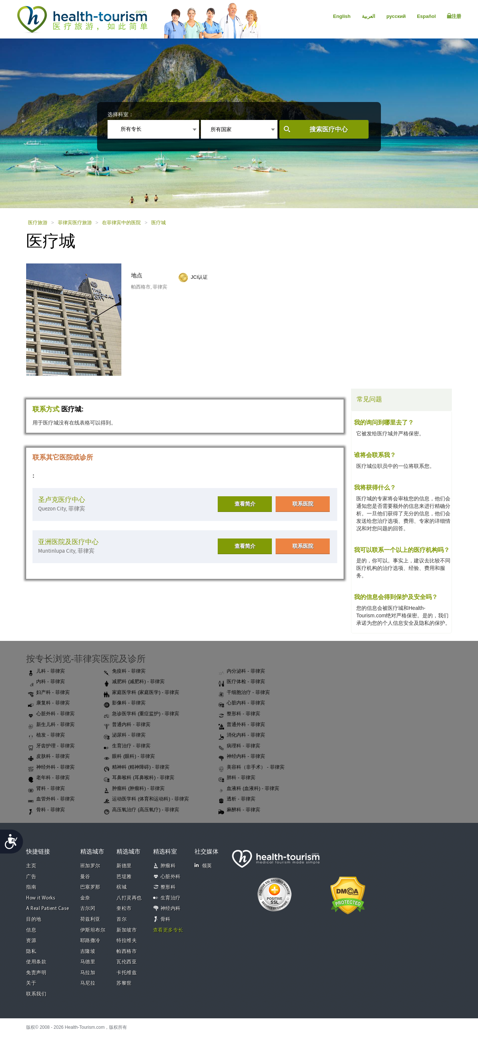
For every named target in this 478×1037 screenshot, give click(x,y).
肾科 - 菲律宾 (46, 789)
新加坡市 (127, 930)
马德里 (88, 962)
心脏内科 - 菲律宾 (241, 703)
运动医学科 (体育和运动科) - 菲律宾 (146, 799)
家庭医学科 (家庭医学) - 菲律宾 (141, 692)
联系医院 (302, 504)
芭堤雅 (124, 876)
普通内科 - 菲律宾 (127, 725)
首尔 (122, 919)
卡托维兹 (127, 972)
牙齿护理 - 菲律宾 (51, 746)
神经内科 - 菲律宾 (241, 756)
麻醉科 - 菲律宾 (239, 810)
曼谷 (85, 876)
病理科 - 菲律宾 (239, 746)
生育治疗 (171, 898)
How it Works (40, 898)
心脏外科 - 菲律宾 (51, 714)
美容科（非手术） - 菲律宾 (251, 767)
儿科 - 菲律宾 (46, 671)
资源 (31, 940)
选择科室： (121, 114)
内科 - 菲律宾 (46, 682)
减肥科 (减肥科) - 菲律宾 (134, 682)
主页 (31, 866)
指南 (31, 887)
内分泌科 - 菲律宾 (241, 671)
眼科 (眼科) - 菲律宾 (129, 756)
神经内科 (171, 908)
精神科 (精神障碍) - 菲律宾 (137, 767)
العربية (368, 16)
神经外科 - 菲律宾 (51, 767)
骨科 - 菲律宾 (46, 810)
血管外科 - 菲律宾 (51, 799)
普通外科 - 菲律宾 (241, 725)
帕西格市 (127, 951)
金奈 (85, 898)
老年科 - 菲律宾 (49, 778)
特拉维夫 (127, 940)
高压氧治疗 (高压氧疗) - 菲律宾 (141, 810)
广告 (31, 876)
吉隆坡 (88, 951)
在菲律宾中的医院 (121, 222)
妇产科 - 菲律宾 (49, 692)
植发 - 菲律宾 (46, 735)
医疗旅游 (37, 222)
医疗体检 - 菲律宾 (241, 682)
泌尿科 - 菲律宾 (125, 735)
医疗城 (158, 222)
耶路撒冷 (90, 940)
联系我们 (36, 994)
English (342, 16)
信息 (31, 930)
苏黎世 (124, 983)
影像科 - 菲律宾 (125, 703)
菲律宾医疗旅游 (75, 222)
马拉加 (88, 972)
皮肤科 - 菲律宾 (49, 756)
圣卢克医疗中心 (61, 500)
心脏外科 (171, 876)
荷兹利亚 (90, 919)
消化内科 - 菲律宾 (241, 735)
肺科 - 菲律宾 (236, 778)
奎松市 (124, 908)
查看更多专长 (168, 930)
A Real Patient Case (47, 908)
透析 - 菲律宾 (236, 799)
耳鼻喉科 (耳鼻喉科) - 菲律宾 (139, 778)
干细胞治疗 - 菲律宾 (244, 692)
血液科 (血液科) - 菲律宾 (248, 789)
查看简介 (245, 504)
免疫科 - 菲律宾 (125, 671)
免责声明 (36, 972)
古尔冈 (88, 908)
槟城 (122, 887)
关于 (31, 983)
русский (396, 16)
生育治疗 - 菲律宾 (127, 746)
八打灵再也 (129, 898)
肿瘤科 (168, 866)
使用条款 (36, 962)
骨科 (166, 919)
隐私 (31, 951)
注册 (454, 16)
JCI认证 (199, 277)
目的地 (33, 919)
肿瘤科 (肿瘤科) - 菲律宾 (134, 789)
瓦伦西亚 (127, 962)
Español (426, 16)
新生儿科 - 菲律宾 (51, 725)
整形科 (168, 887)
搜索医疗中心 (329, 129)
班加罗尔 (90, 866)
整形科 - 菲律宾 (239, 714)
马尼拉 (88, 983)
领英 (203, 865)
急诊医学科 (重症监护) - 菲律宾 (141, 714)
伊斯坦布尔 (93, 930)
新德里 (124, 866)
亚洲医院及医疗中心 (68, 542)
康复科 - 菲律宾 (49, 703)
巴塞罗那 (90, 887)
